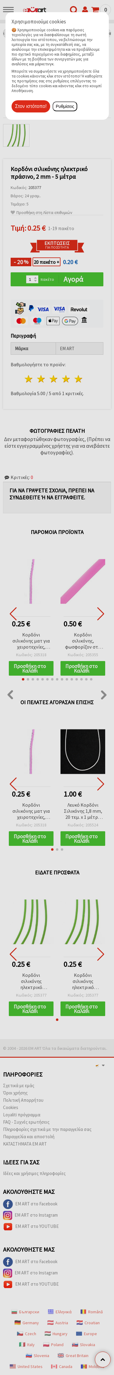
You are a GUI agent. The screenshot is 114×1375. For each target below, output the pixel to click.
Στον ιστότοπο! (31, 106)
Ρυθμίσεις (65, 106)
